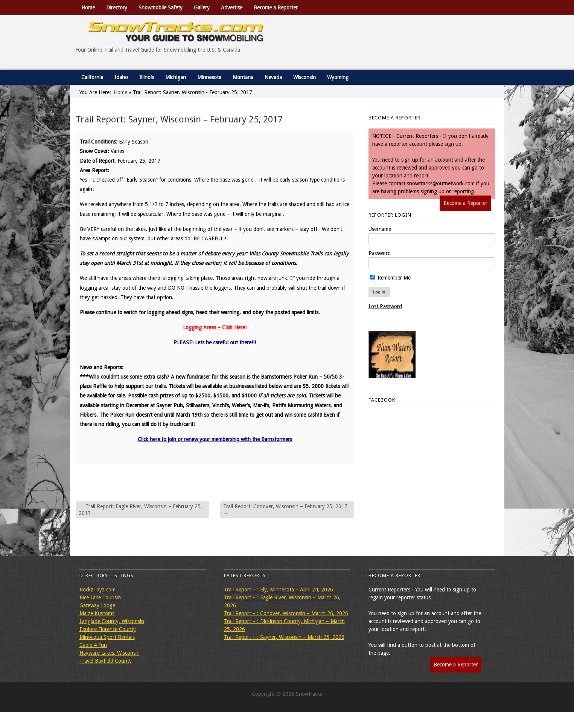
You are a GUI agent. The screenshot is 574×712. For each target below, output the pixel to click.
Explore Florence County (107, 629)
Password (379, 253)
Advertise (231, 8)
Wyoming (338, 77)
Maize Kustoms (96, 613)
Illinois (146, 77)
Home (88, 8)
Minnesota (209, 77)
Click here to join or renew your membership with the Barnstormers (215, 439)
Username (379, 229)
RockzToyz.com (97, 590)
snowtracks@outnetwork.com (441, 183)
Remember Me (390, 278)
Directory (116, 8)
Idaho (121, 77)
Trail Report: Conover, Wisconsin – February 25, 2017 (285, 509)
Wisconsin (304, 77)
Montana (243, 77)
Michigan (175, 77)
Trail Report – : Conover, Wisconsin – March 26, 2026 (286, 613)
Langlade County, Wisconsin (111, 621)
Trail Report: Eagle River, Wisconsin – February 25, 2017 (140, 509)
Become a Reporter (276, 8)
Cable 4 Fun (93, 645)
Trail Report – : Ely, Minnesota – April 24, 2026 (278, 590)
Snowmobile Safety (161, 8)
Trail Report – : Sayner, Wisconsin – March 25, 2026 (284, 637)
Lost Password (385, 306)
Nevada (273, 77)
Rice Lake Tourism (100, 597)
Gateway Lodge (97, 605)
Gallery (202, 8)
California (92, 77)
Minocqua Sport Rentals (107, 637)
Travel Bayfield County (105, 661)
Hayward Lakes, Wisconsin (109, 653)
